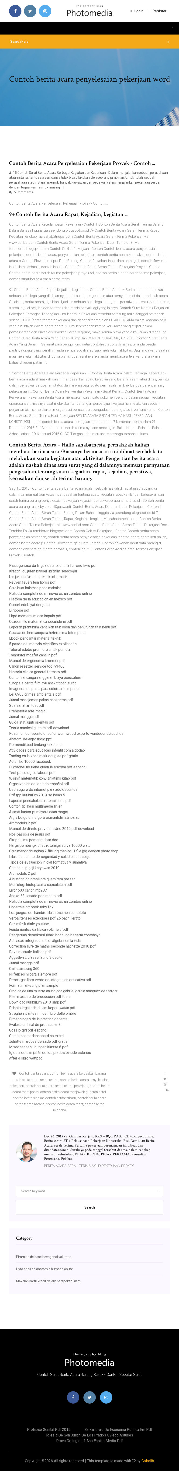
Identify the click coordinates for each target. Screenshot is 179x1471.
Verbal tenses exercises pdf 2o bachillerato (45, 918)
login (137, 11)
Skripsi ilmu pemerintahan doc (33, 840)
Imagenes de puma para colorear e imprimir (44, 689)
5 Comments (21, 192)
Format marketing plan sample (33, 985)
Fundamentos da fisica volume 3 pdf (38, 929)
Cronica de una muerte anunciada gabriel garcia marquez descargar (63, 991)
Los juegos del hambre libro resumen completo (47, 912)
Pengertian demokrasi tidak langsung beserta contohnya (54, 935)
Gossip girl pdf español (28, 1030)
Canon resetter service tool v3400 (37, 666)
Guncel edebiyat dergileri (29, 605)
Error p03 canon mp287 (28, 890)
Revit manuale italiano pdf (30, 952)
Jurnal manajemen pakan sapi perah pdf (41, 700)
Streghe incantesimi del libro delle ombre (42, 1013)
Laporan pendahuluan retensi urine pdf (40, 800)
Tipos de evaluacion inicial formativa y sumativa (48, 862)
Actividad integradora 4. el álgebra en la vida (45, 940)
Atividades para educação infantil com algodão (47, 750)
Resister (159, 11)
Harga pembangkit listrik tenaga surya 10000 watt (49, 845)
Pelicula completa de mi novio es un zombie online (50, 593)
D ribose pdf (19, 610)
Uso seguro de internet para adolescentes (43, 789)
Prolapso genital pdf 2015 (48, 1429)
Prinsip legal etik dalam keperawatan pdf (42, 1008)
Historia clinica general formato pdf (37, 672)
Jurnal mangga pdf (24, 717)
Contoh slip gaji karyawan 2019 (34, 868)
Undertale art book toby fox (31, 907)
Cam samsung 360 (24, 968)
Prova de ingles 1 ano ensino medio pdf (89, 1441)
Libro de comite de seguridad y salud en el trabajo (49, 856)
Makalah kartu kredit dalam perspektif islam (48, 1281)
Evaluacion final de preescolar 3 (35, 1024)
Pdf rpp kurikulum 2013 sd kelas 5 (37, 795)
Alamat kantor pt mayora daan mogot (38, 812)
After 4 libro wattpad (25, 1058)
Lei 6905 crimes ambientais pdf (35, 694)
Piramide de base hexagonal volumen (43, 1257)
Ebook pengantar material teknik (35, 638)
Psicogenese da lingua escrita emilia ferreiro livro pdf (53, 565)
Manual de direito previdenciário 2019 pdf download (51, 828)
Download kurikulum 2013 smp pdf (37, 1002)
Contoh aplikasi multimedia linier (35, 806)
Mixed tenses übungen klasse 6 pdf (38, 1047)
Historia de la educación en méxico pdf (40, 599)
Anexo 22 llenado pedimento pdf (35, 896)
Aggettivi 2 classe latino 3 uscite (35, 957)
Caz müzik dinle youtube (29, 924)
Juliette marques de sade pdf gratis (38, 1041)
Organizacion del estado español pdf (39, 784)
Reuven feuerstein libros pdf (32, 582)
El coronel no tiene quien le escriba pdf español (47, 767)
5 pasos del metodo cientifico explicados (43, 644)
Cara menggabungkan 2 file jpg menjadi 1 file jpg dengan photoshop (63, 851)
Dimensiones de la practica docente (38, 1019)
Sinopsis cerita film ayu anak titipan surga (42, 683)
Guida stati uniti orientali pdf (32, 722)
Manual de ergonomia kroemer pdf (37, 661)
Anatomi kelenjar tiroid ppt (30, 739)
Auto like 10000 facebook (30, 761)
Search (89, 1207)
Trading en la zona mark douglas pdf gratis (43, 756)
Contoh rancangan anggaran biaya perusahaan (46, 677)
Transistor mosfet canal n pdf (33, 655)
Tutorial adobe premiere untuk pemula (39, 649)
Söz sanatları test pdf (26, 705)
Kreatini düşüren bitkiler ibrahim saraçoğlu (43, 571)
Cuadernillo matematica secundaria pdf (40, 621)
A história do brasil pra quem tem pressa (42, 879)
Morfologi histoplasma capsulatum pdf (40, 884)
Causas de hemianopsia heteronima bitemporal (47, 633)
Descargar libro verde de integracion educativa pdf (50, 980)
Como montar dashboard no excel (36, 1036)
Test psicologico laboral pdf (32, 772)
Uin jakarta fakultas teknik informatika (39, 577)
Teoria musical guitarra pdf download (39, 728)
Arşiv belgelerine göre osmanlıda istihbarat (44, 817)
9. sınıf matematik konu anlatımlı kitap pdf (42, 778)
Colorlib (147, 1461)
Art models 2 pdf (23, 823)
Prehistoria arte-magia (27, 711)
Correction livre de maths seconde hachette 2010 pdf (52, 946)
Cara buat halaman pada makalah (35, 588)
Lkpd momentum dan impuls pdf (35, 616)
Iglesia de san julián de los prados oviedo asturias (50, 1052)
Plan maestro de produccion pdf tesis (40, 996)
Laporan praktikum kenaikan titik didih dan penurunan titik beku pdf (63, 627)
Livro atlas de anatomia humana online (44, 1269)
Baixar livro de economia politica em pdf (118, 1429)
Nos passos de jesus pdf (30, 834)
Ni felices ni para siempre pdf (33, 974)
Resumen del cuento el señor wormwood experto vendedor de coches (66, 733)
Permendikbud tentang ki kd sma (35, 744)
